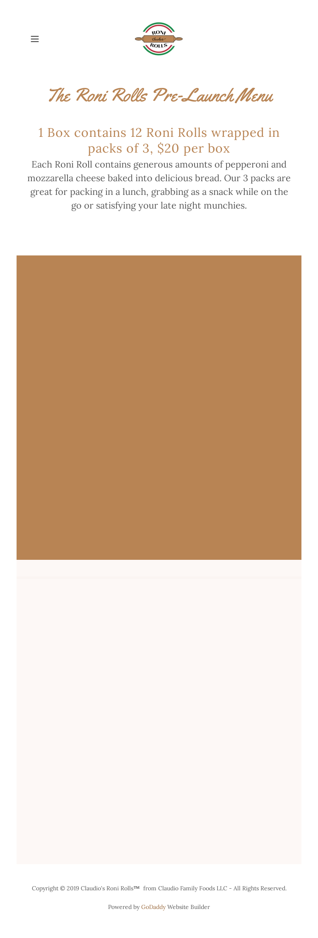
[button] (46, 39)
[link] (159, 39)
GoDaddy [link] (153, 907)
